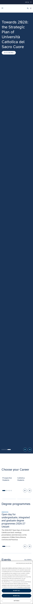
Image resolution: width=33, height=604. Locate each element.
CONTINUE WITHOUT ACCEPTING (24, 563)
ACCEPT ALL (16, 590)
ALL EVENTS (27, 449)
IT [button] (30, 8)
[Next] (30, 339)
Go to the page (9, 52)
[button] (28, 8)
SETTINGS (16, 600)
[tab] (2, 338)
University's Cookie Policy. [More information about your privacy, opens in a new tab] (23, 587)
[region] (16, 582)
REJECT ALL (16, 595)
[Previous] (25, 339)
